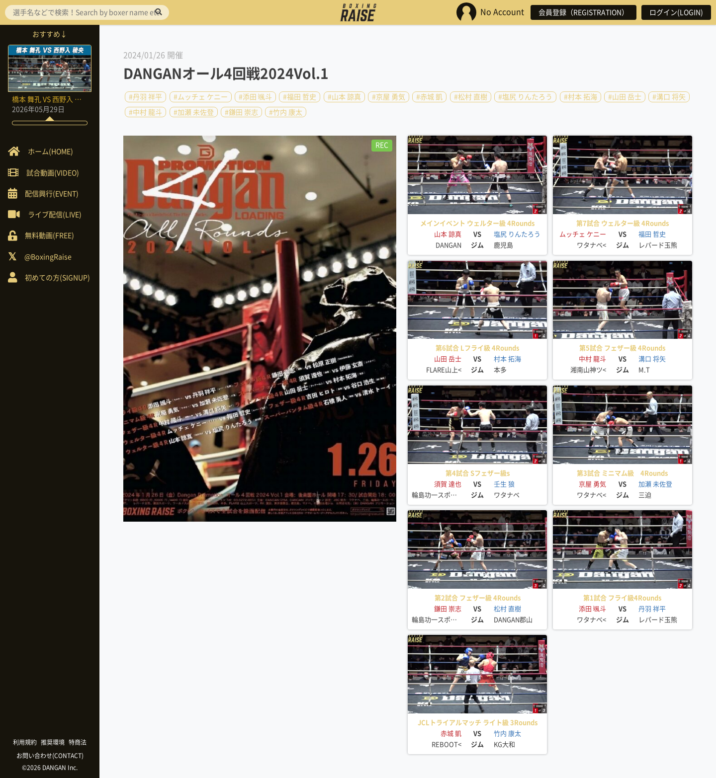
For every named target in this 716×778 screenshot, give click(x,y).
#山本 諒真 (344, 96)
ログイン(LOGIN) (676, 12)
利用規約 (25, 742)
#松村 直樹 (470, 96)
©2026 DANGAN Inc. (50, 768)
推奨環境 (53, 742)
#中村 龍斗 (145, 111)
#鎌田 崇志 (241, 111)
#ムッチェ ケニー (201, 96)
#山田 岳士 (624, 96)
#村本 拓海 (580, 96)
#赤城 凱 (429, 96)
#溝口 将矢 (669, 96)
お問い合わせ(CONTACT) (50, 756)
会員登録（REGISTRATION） (583, 12)
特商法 (78, 742)
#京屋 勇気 (388, 96)
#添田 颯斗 (255, 96)
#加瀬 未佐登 (194, 111)
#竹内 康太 (285, 111)
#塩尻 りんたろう (525, 96)
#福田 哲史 (299, 96)
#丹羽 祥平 (145, 96)
